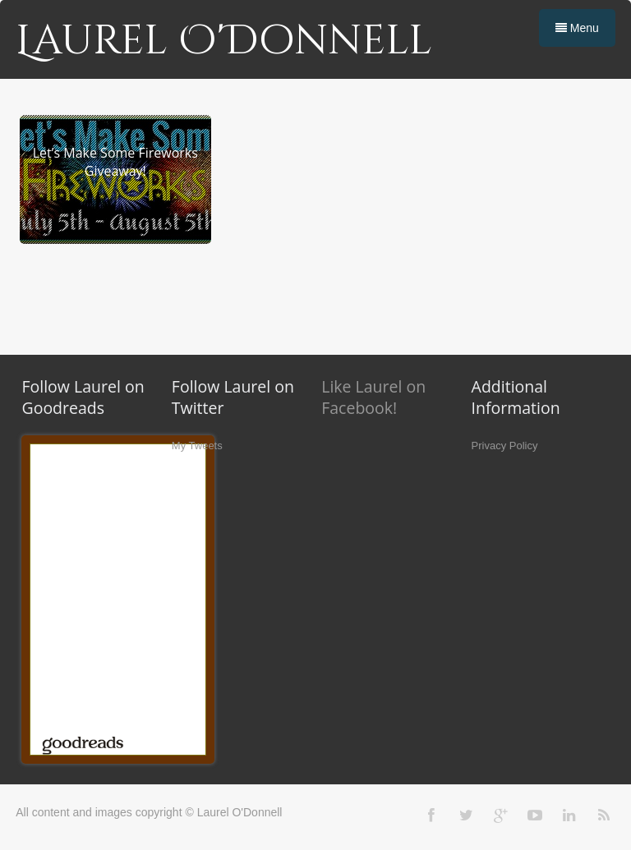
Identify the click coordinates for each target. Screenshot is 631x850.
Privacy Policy (505, 445)
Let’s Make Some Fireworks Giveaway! (115, 162)
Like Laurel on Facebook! (373, 397)
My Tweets (197, 445)
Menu (577, 27)
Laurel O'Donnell (224, 41)
